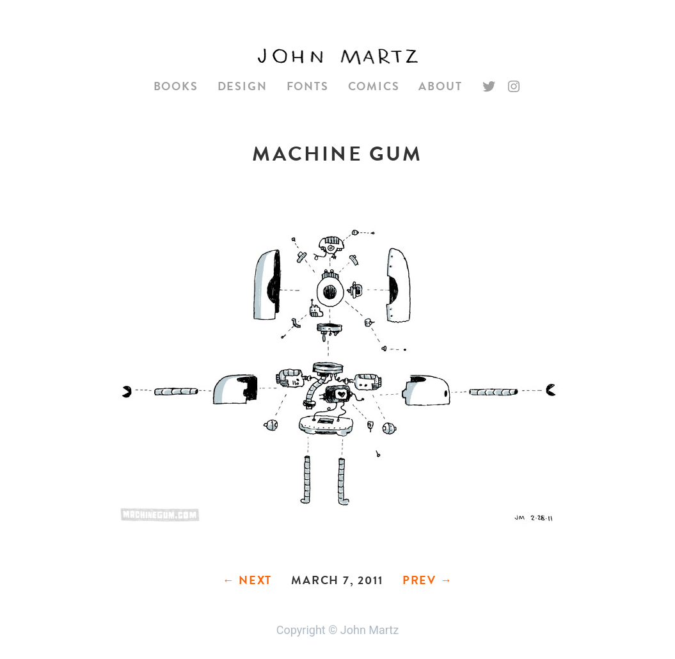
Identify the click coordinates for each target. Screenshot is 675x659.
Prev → (427, 580)
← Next (247, 580)
